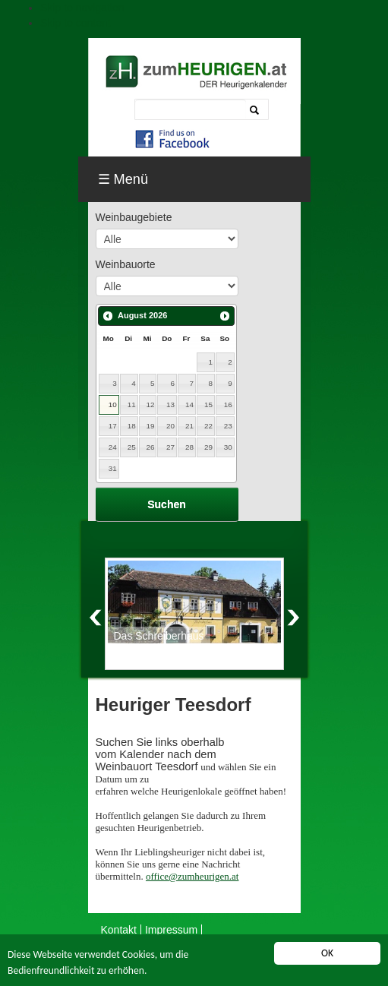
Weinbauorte (126, 264)
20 (170, 426)
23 (228, 426)
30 (228, 447)
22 (208, 426)
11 (132, 404)
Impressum (171, 929)
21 (189, 426)
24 (113, 447)
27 (170, 447)
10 (113, 404)
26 (151, 447)
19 (151, 426)
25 (132, 447)
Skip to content (75, 23)
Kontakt (119, 929)
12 (151, 404)
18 (132, 426)
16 (228, 404)
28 (189, 447)
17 (113, 426)
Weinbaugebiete (134, 217)
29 (208, 447)
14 (189, 404)
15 (208, 404)
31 (113, 468)
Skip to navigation (82, 8)
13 (170, 404)
